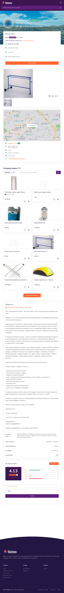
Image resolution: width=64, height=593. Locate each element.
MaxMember (26, 568)
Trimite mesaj (11, 156)
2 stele (26, 476)
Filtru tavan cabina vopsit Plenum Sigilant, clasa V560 (15, 192)
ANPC (59, 590)
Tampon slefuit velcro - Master (43, 280)
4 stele (26, 472)
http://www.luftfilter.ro (14, 153)
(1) (58, 476)
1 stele (26, 478)
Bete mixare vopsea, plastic (42, 192)
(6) (58, 470)
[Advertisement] (32, 517)
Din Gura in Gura (7, 575)
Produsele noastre (10, 168)
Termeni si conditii (43, 590)
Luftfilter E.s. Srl (22, 20)
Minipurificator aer (39, 223)
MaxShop (25, 571)
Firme (4, 568)
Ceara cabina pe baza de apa (13, 223)
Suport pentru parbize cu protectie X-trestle (16, 280)
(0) (58, 472)
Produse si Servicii (8, 571)
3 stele (26, 474)
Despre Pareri (6, 577)
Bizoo (8, 590)
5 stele (26, 470)
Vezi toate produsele (32, 295)
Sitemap (53, 590)
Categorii (9, 172)
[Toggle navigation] (60, 2)
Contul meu (6, 573)
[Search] (29, 7)
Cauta (32, 496)
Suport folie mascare (40, 251)
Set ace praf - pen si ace (12, 251)
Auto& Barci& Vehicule (28, 40)
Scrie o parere (32, 63)
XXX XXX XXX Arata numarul (35, 26)
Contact (45, 568)
